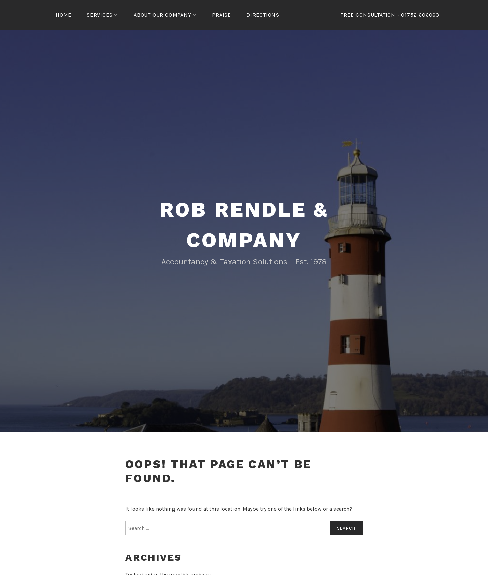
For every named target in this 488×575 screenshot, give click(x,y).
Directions (262, 15)
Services (100, 15)
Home (64, 15)
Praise (221, 15)
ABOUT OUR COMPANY (162, 15)
